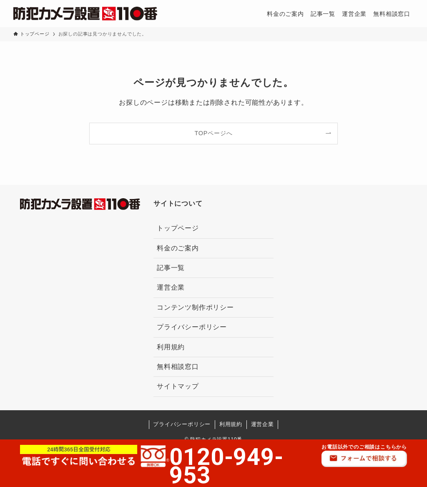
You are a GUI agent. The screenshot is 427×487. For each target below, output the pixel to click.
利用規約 (171, 347)
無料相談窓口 (178, 366)
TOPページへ (214, 133)
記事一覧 (171, 267)
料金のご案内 (178, 248)
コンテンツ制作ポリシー (195, 307)
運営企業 (171, 287)
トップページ (178, 228)
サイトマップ (178, 386)
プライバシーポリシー (192, 327)
